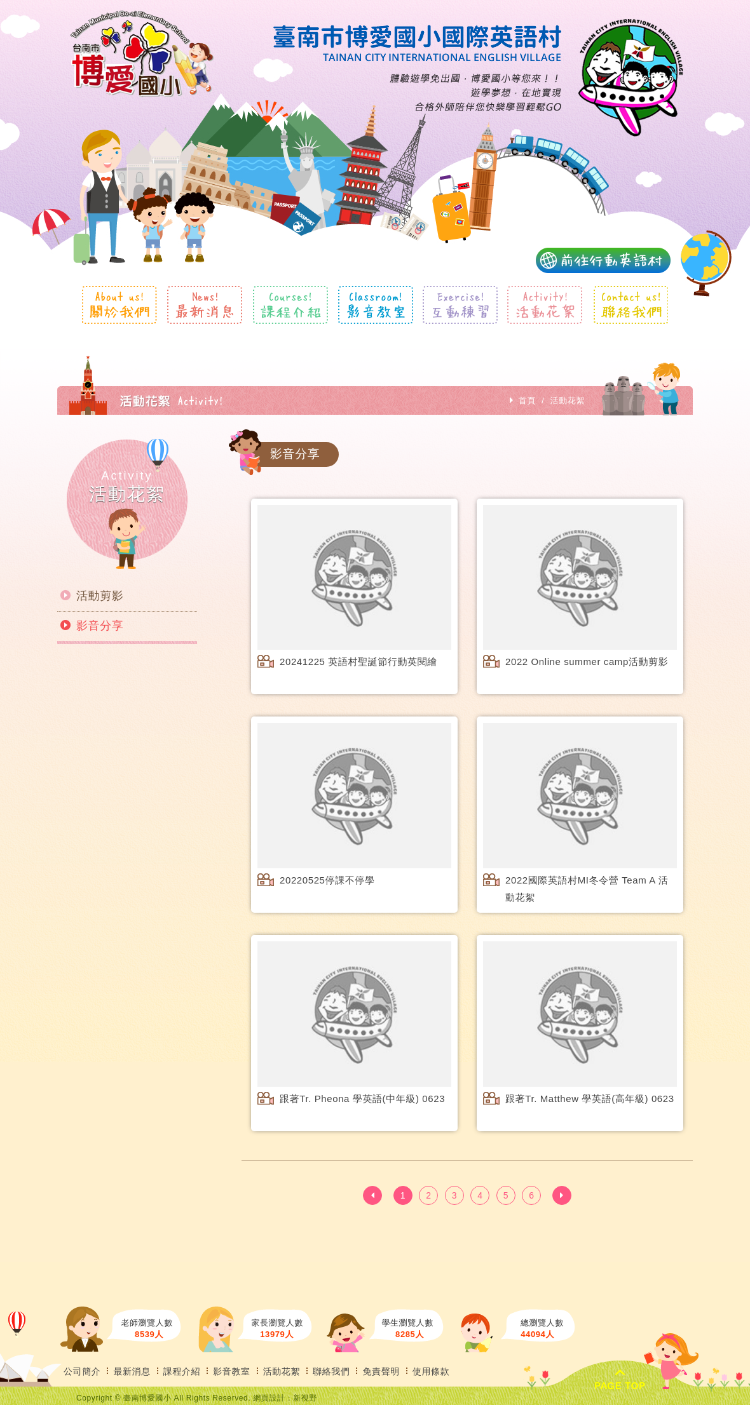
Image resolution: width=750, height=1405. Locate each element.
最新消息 (205, 305)
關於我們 (120, 305)
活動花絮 (545, 305)
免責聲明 (380, 1371)
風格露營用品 (142, 54)
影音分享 (99, 625)
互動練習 (460, 305)
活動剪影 (99, 595)
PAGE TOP (620, 1380)
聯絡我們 (630, 305)
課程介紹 (290, 305)
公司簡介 (82, 1371)
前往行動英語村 (603, 260)
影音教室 (375, 305)
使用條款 (430, 1371)
